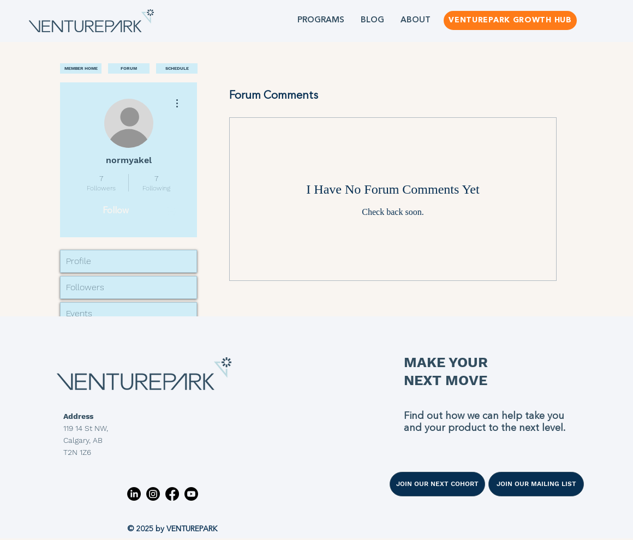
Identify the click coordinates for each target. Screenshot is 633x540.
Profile (78, 261)
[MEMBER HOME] (80, 68)
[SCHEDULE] (177, 68)
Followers (85, 287)
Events (79, 313)
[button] (321, 20)
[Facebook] (172, 494)
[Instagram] (153, 494)
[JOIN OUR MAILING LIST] (536, 484)
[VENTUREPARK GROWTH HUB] (510, 20)
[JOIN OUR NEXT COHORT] (437, 484)
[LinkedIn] (134, 494)
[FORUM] (129, 68)
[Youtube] (191, 494)
